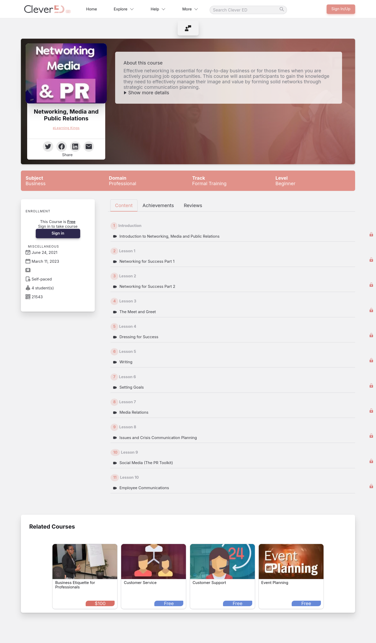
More (190, 9)
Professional (122, 180)
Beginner (285, 180)
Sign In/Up (340, 9)
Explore (124, 9)
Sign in (57, 233)
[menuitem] (188, 28)
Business (35, 180)
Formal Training (209, 180)
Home (91, 9)
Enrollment (38, 211)
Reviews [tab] (193, 205)
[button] (66, 73)
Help (158, 9)
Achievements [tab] (158, 205)
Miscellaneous (43, 246)
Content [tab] (124, 205)
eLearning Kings (66, 128)
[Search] (248, 10)
